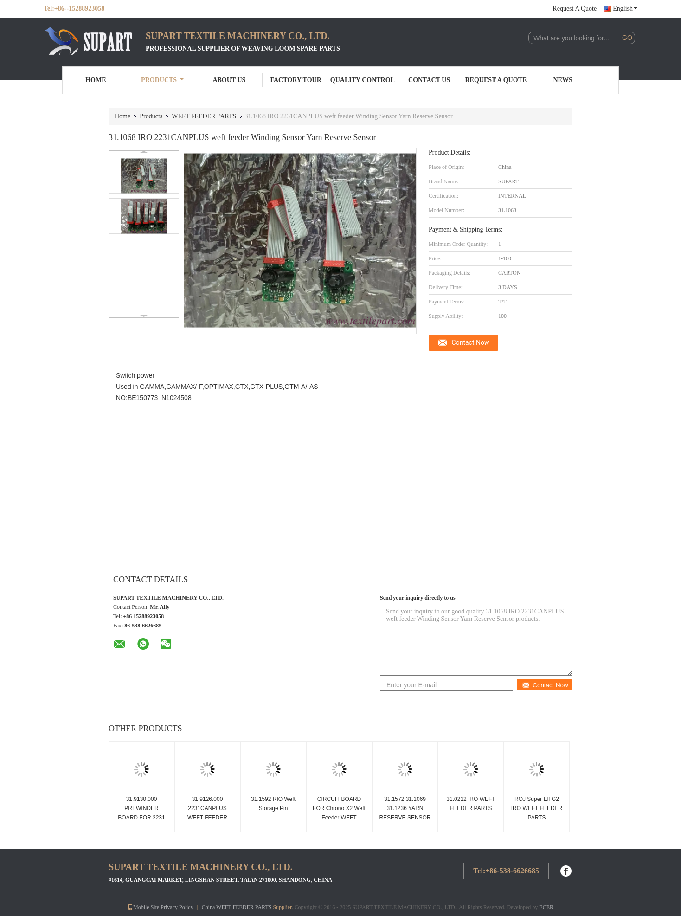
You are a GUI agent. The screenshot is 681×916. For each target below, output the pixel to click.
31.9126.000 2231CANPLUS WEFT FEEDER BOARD (207, 813)
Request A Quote (575, 8)
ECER (546, 907)
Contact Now (470, 342)
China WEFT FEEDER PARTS (237, 907)
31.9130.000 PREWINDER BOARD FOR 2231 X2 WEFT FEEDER (141, 813)
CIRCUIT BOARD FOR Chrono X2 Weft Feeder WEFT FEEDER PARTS (339, 813)
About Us (228, 80)
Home (95, 80)
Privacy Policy (177, 907)
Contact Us (429, 80)
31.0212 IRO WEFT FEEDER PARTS (470, 804)
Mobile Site (143, 907)
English (625, 8)
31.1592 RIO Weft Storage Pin (273, 804)
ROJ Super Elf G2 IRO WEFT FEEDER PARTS (536, 808)
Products (162, 80)
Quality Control (362, 80)
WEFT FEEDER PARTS (204, 116)
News (562, 80)
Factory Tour (295, 80)
